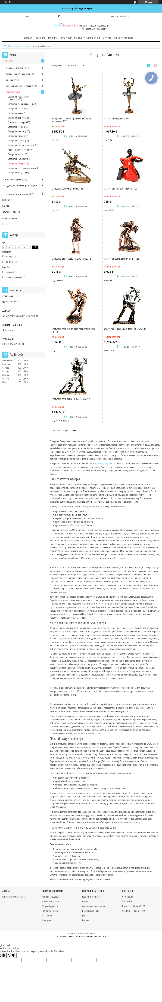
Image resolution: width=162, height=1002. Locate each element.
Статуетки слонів (16, 108)
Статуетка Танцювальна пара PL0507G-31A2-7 (127, 328)
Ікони (84, 915)
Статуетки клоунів (16, 172)
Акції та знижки (123, 38)
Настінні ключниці (90, 910)
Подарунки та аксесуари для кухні (21, 185)
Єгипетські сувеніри (16, 122)
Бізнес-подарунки (13, 179)
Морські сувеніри (50, 906)
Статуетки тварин (16, 131)
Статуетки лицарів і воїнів (19, 103)
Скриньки (9, 79)
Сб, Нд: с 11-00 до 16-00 (133, 910)
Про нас (53, 38)
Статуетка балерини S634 (116, 118)
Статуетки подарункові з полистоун (19, 98)
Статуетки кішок (15, 113)
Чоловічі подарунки (51, 896)
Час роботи (127, 901)
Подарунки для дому (15, 67)
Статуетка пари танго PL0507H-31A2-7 (71, 398)
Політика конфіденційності (96, 936)
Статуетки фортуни (17, 117)
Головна (27, 38)
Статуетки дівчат (16, 154)
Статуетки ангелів (16, 140)
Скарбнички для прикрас (93, 906)
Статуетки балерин (17, 163)
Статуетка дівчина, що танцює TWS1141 (71, 258)
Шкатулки (46, 920)
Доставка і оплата (11, 211)
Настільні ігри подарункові (17, 73)
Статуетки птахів (16, 135)
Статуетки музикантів (18, 158)
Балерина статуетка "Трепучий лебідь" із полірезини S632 (71, 120)
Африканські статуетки (18, 149)
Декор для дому (50, 910)
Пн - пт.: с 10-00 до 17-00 (133, 906)
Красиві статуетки (103, 463)
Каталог (40, 38)
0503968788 (127, 896)
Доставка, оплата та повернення (80, 38)
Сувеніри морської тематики (18, 85)
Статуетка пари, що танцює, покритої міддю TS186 (73, 330)
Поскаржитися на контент (77, 936)
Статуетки (28, 46)
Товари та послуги (15, 46)
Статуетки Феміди (16, 126)
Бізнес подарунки (50, 901)
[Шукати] (59, 16)
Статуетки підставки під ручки (22, 167)
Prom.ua (92, 933)
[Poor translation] (11, 955)
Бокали (85, 920)
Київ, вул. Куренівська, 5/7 (14, 896)
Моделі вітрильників (92, 896)
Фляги (85, 901)
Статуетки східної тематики (21, 145)
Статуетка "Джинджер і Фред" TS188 (122, 258)
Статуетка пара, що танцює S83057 (121, 188)
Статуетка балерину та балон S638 (69, 188)
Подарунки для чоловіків (16, 194)
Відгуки (5, 205)
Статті (107, 38)
